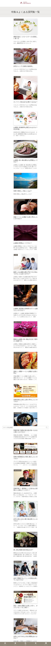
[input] (26, 427)
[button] (46, 427)
